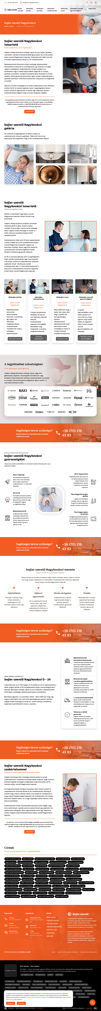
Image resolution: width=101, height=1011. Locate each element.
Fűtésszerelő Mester (54, 984)
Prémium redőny (80, 994)
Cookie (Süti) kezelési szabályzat (68, 952)
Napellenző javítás (90, 990)
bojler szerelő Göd (28, 866)
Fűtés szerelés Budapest (39, 984)
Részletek (40, 1008)
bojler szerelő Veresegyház (56, 866)
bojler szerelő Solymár (12, 883)
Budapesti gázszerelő (51, 981)
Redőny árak (91, 994)
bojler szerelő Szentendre (13, 866)
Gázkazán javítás (67, 984)
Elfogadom (10, 1003)
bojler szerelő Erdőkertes (86, 883)
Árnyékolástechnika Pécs (24, 981)
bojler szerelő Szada (61, 896)
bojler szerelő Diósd (41, 883)
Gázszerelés (63, 981)
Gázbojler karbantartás (52, 9)
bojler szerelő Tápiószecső (45, 896)
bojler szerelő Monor (73, 866)
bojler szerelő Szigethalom (13, 869)
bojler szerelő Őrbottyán (28, 896)
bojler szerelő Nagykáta (57, 879)
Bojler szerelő (20, 9)
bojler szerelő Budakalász (74, 879)
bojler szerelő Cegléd (78, 859)
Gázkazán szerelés (11, 987)
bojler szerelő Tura (88, 889)
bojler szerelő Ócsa (58, 889)
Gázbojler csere (64, 9)
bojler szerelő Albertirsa (12, 876)
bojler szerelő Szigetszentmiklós (45, 859)
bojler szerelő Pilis (28, 879)
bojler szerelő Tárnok (25, 893)
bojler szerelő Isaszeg (42, 879)
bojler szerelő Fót (28, 869)
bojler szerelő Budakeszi (46, 872)
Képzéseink (59, 975)
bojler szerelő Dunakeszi (25, 862)
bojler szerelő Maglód (28, 876)
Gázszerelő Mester (51, 987)
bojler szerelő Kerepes (27, 883)
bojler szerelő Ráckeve (26, 886)
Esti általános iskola (27, 975)
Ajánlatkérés (30, 111)
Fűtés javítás (26, 984)
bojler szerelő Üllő (42, 876)
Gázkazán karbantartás (81, 984)
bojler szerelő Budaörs (41, 862)
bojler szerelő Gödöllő (63, 859)
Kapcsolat (92, 8)
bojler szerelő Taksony (40, 893)
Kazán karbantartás (74, 987)
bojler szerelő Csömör (70, 883)
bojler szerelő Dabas (72, 869)
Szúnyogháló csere (83, 997)
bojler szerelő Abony (11, 886)
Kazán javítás (62, 987)
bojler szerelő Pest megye (13, 859)
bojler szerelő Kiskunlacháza (13, 889)
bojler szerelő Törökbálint (81, 872)
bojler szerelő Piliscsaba (77, 886)
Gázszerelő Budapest (37, 987)
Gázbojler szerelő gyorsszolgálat (76, 9)
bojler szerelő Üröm (44, 889)
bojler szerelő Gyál (41, 866)
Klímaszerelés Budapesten (75, 990)
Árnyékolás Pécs (10, 981)
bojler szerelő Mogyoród (73, 889)
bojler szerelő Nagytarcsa (56, 893)
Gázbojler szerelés (39, 9)
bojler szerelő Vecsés (86, 869)
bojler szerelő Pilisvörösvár (63, 872)
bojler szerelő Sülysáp (30, 889)
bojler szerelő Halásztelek (72, 876)
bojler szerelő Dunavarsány (42, 886)
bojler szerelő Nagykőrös (75, 862)
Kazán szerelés (87, 987)
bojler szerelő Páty (11, 893)
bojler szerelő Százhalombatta (14, 872)
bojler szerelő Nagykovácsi (60, 886)
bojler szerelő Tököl (55, 883)
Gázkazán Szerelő (23, 987)
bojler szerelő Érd (28, 859)
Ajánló (53, 952)
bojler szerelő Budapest (12, 896)
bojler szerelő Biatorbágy (13, 879)
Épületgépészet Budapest (13, 984)
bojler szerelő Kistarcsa (56, 876)
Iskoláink (50, 975)
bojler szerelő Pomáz (42, 869)
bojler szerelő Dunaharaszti (58, 862)
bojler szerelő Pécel (31, 872)
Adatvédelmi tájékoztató (88, 952)
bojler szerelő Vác (10, 862)
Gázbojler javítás (29, 9)
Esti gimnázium (40, 975)
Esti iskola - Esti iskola (29, 966)
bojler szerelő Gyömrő (57, 869)
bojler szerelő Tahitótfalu (73, 893)
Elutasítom (21, 1003)
